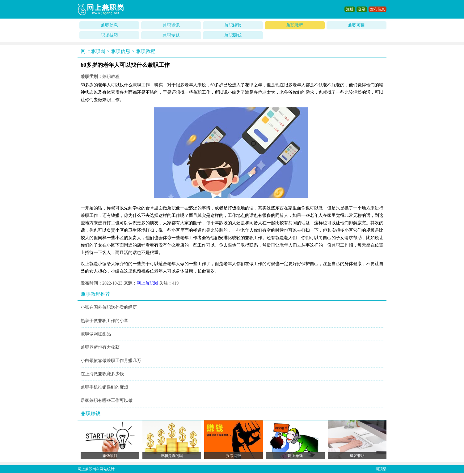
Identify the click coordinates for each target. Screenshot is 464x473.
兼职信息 (109, 25)
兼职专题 (171, 35)
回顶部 (380, 469)
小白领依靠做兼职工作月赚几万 (111, 360)
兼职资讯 (171, 25)
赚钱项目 (110, 456)
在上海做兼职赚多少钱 (102, 374)
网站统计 (107, 469)
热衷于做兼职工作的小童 (104, 320)
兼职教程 (294, 25)
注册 (349, 9)
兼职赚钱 (233, 35)
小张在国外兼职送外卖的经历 (109, 307)
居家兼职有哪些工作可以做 (107, 400)
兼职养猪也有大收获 (100, 347)
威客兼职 (357, 456)
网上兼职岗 (93, 51)
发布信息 (377, 9)
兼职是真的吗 (172, 456)
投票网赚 (233, 456)
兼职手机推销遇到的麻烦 (104, 387)
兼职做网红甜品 (96, 334)
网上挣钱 (295, 456)
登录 (361, 9)
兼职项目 (356, 25)
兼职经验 (233, 25)
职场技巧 (109, 35)
